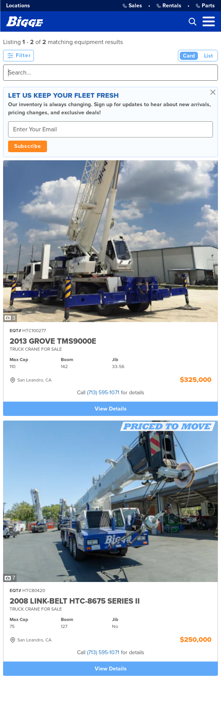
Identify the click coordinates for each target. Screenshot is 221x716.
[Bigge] (24, 21)
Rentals (168, 5)
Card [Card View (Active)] (189, 56)
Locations (18, 5)
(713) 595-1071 (103, 392)
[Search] (110, 72)
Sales (132, 5)
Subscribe (27, 146)
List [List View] (208, 56)
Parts (205, 5)
